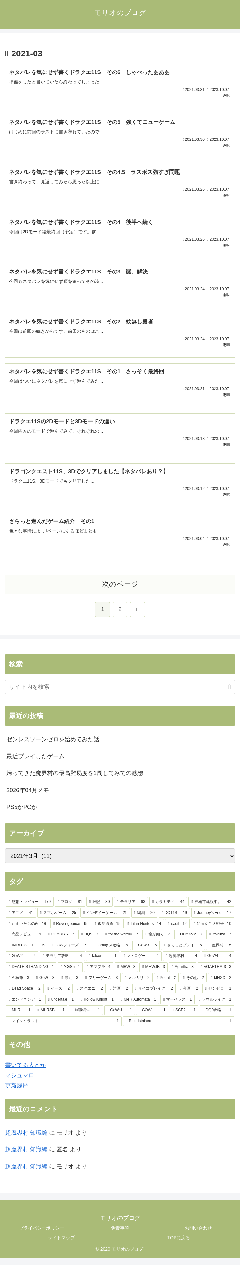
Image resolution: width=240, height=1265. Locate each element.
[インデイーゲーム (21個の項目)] (105, 920)
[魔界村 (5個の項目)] (220, 952)
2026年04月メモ (27, 796)
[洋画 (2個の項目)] (119, 995)
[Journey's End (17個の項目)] (212, 920)
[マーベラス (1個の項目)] (177, 1006)
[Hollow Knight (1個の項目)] (97, 1006)
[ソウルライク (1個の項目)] (215, 1006)
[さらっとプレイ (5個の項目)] (183, 952)
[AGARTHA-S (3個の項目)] (216, 974)
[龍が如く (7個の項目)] (157, 941)
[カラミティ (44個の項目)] (168, 909)
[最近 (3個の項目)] (70, 984)
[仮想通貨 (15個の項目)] (107, 930)
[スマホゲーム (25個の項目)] (58, 920)
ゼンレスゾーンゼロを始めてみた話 (52, 746)
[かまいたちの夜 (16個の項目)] (27, 930)
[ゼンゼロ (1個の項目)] (218, 995)
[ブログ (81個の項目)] (70, 909)
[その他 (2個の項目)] (193, 984)
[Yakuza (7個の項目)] (220, 941)
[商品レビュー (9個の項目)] (25, 941)
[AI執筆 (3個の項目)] (19, 984)
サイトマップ (61, 1244)
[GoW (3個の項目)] (45, 984)
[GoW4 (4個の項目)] (218, 963)
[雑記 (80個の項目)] (99, 909)
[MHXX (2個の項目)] (221, 984)
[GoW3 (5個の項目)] (146, 952)
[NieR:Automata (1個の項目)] (138, 1006)
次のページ (120, 591)
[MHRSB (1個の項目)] (51, 1017)
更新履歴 (16, 1092)
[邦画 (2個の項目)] (189, 995)
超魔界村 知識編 (26, 1139)
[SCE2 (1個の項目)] (184, 1017)
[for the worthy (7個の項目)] (122, 941)
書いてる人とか (25, 1071)
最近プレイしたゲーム (35, 763)
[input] (120, 693)
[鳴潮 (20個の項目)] (144, 920)
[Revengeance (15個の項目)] (70, 930)
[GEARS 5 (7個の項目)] (61, 941)
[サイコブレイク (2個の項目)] (154, 995)
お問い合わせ (198, 1234)
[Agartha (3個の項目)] (182, 974)
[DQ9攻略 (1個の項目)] (217, 1017)
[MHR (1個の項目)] (19, 1017)
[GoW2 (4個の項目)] (22, 963)
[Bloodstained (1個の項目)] (178, 1028)
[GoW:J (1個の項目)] (119, 1017)
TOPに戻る (178, 1244)
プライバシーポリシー (41, 1234)
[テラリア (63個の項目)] (131, 909)
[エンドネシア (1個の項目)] (25, 1006)
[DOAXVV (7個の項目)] (189, 941)
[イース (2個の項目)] (59, 995)
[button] (229, 693)
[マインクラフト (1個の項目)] (64, 1028)
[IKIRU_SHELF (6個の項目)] (26, 952)
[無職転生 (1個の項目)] (86, 1017)
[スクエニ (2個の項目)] (90, 995)
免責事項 (120, 1234)
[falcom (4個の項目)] (102, 963)
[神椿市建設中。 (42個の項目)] (211, 909)
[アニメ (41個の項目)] (21, 920)
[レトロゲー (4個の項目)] (141, 963)
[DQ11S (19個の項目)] (174, 920)
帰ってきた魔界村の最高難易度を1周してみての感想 (74, 780)
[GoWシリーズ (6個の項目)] (69, 952)
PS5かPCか (21, 813)
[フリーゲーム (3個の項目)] (102, 984)
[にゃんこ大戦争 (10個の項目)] (212, 930)
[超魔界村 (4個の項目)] (181, 963)
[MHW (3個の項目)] (126, 974)
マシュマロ (19, 1082)
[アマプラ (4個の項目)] (98, 974)
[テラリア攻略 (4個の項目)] (62, 963)
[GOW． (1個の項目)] (152, 1017)
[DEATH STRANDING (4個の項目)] (31, 974)
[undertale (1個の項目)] (61, 1006)
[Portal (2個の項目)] (166, 984)
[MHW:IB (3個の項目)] (153, 974)
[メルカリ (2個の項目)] (137, 984)
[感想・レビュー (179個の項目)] (30, 909)
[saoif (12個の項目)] (177, 930)
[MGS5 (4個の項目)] (70, 974)
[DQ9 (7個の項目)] (89, 941)
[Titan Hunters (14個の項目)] (144, 930)
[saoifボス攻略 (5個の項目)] (111, 952)
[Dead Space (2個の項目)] (25, 995)
